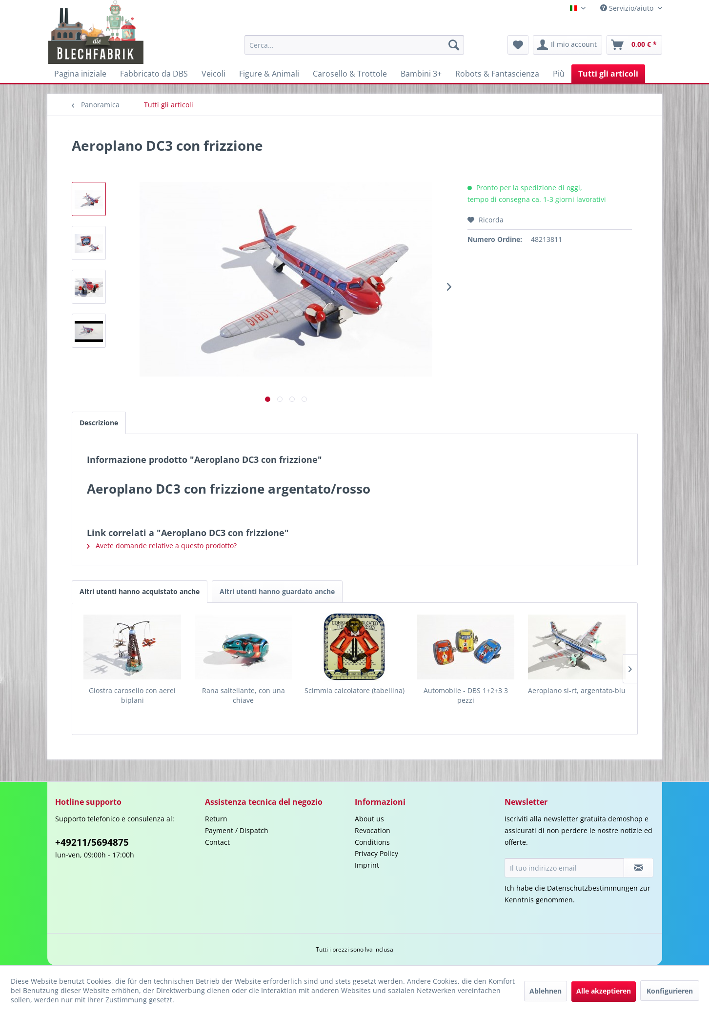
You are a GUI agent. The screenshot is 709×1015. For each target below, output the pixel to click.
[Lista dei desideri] (517, 45)
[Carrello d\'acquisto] (634, 45)
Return (216, 818)
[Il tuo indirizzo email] (565, 867)
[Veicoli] (213, 73)
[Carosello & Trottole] (350, 73)
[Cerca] (454, 45)
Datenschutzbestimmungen (592, 888)
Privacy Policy (376, 853)
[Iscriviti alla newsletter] (638, 867)
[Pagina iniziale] (80, 73)
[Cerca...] (354, 45)
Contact (217, 842)
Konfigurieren (670, 990)
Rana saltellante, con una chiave (243, 695)
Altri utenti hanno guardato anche (277, 591)
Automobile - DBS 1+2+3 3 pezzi (466, 695)
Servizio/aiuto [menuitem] (627, 8)
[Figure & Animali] (269, 73)
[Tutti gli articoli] (608, 73)
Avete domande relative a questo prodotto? (162, 545)
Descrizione (99, 422)
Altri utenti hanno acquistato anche (140, 591)
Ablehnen (545, 990)
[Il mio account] (567, 45)
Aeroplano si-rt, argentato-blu (577, 690)
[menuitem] (354, 45)
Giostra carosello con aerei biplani (132, 695)
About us (369, 818)
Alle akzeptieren (603, 990)
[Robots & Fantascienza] (497, 73)
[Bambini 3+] (421, 73)
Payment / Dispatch (236, 830)
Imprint (367, 865)
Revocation (372, 830)
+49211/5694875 (92, 842)
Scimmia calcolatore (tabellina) (354, 690)
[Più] (558, 73)
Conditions (372, 842)
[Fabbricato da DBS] (154, 73)
